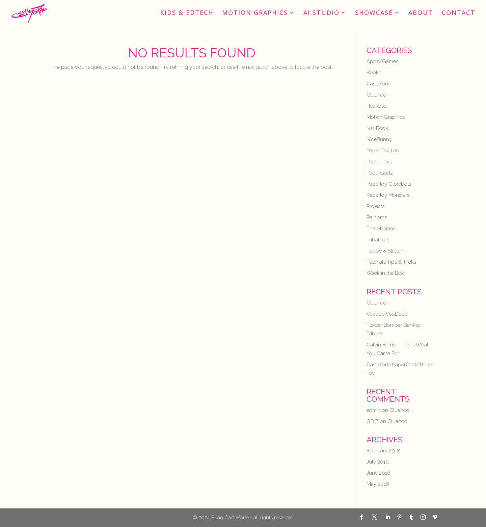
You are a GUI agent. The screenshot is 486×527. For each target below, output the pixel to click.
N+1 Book (377, 128)
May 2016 (378, 484)
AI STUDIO (321, 13)
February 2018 (383, 451)
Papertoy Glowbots (389, 184)
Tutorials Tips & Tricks (391, 262)
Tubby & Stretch (385, 251)
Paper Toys (379, 162)
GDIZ (373, 421)
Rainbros (377, 217)
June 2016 (378, 473)
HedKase (376, 106)
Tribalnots (378, 240)
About (420, 13)
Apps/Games (382, 61)
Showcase (374, 13)
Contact (458, 13)
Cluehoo (376, 95)
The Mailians (381, 229)
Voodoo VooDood (387, 314)
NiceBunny (379, 139)
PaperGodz (380, 173)
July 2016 (378, 462)
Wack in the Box (385, 273)
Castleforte (379, 84)
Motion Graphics (255, 13)
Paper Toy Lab (383, 151)
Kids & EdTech (186, 13)
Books (374, 73)
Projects (375, 206)
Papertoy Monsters (388, 195)
